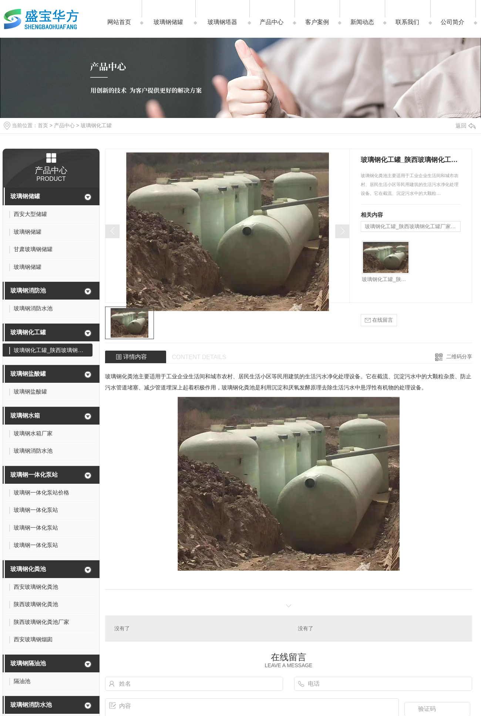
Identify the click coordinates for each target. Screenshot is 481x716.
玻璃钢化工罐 (96, 125)
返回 (465, 125)
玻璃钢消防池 (28, 290)
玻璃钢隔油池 (28, 663)
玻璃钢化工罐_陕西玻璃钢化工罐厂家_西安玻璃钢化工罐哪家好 (413, 226)
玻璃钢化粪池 (28, 569)
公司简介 (452, 22)
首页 (43, 125)
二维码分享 (459, 356)
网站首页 (119, 22)
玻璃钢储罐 (168, 22)
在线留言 (379, 320)
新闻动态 (362, 22)
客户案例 (317, 22)
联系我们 (407, 22)
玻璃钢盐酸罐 (28, 374)
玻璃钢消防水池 (31, 705)
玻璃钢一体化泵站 (34, 475)
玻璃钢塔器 (222, 22)
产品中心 (271, 22)
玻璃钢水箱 (25, 415)
